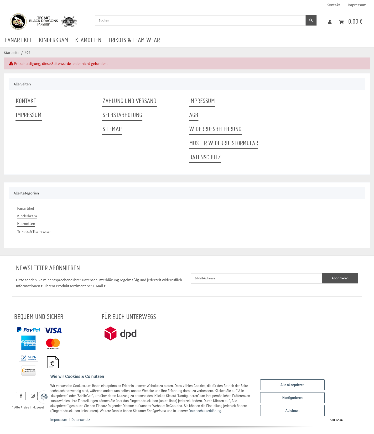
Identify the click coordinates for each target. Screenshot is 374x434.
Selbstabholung (122, 115)
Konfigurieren (291, 398)
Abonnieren (340, 278)
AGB (193, 115)
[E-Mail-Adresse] (256, 278)
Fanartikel (25, 208)
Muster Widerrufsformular (223, 144)
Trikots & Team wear (34, 231)
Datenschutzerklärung (100, 279)
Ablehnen (291, 410)
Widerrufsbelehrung (215, 129)
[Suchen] (200, 20)
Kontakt (333, 4)
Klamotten (26, 223)
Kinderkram (27, 216)
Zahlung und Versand (129, 101)
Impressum (357, 4)
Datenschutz (205, 158)
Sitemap (112, 129)
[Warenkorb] (350, 22)
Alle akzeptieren (291, 385)
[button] (329, 22)
